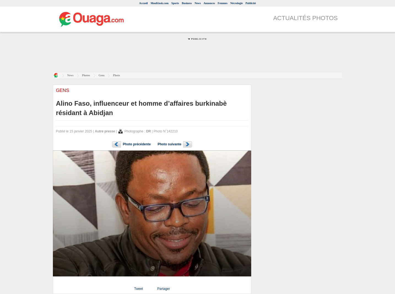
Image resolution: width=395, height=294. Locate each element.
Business (187, 3)
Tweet (138, 289)
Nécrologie (236, 3)
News (197, 3)
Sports (175, 3)
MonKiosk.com (160, 3)
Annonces (209, 3)
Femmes (223, 3)
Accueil (143, 3)
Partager (163, 289)
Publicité (250, 3)
